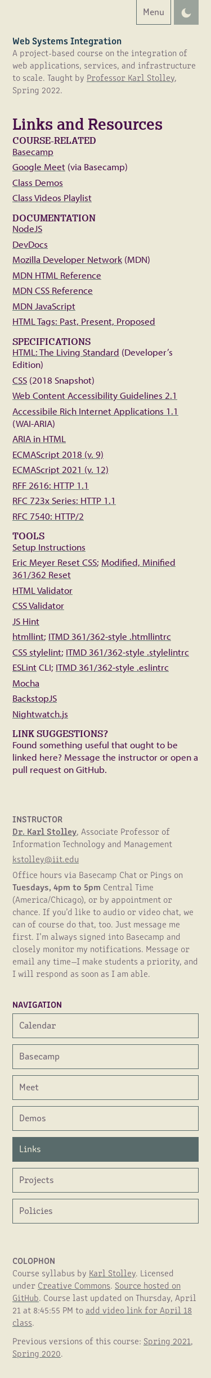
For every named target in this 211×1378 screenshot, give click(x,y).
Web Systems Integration (67, 40)
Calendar (37, 1024)
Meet (29, 1086)
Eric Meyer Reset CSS (54, 562)
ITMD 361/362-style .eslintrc (112, 667)
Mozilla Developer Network (67, 259)
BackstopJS (34, 698)
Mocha (25, 683)
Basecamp (32, 151)
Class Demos (37, 182)
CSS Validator (38, 605)
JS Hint (25, 621)
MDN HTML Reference (56, 275)
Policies (36, 1210)
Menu (150, 11)
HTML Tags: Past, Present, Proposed (83, 321)
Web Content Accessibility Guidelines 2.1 (94, 395)
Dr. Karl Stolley (44, 831)
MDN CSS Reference (52, 290)
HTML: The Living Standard (65, 352)
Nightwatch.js (40, 714)
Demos (32, 1117)
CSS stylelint (36, 652)
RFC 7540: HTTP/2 (48, 516)
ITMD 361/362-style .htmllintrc (109, 636)
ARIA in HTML (39, 438)
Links (30, 1148)
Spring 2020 (36, 1353)
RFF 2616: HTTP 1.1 (50, 485)
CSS (19, 380)
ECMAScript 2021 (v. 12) (60, 469)
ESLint (24, 667)
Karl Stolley (112, 1272)
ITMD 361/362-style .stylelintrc (127, 652)
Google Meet (38, 166)
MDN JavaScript (43, 306)
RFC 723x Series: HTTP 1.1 (64, 500)
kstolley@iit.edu (45, 858)
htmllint (28, 636)
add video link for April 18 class (102, 1316)
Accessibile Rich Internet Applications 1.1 (95, 411)
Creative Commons (74, 1285)
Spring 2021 (167, 1340)
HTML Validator (42, 590)
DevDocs (30, 244)
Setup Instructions (49, 547)
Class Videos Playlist (52, 197)
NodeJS (27, 228)
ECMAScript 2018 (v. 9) (58, 454)
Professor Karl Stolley (130, 77)
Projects (36, 1179)
